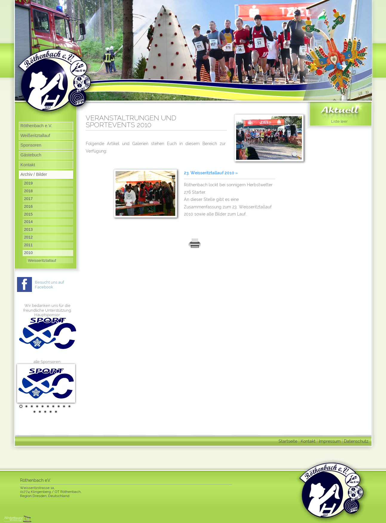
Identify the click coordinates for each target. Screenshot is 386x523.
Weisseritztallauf (42, 260)
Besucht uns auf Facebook (49, 284)
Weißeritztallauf (35, 135)
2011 (28, 245)
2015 (28, 214)
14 (50, 411)
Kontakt (28, 164)
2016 (28, 206)
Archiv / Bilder (34, 174)
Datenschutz (356, 441)
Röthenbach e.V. (36, 125)
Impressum (330, 441)
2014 (28, 221)
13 (44, 411)
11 (33, 411)
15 (55, 411)
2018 (28, 191)
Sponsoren (31, 145)
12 (39, 411)
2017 (28, 198)
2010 (28, 252)
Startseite (288, 441)
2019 (28, 183)
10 (68, 406)
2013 (28, 229)
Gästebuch (31, 155)
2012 (28, 237)
